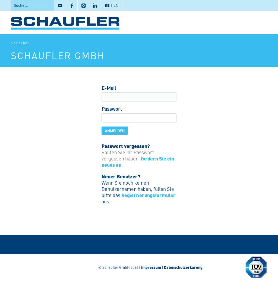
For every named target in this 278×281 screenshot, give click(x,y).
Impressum (151, 267)
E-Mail (109, 88)
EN (115, 5)
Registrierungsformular (148, 195)
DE (107, 5)
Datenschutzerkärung (183, 267)
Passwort (112, 109)
